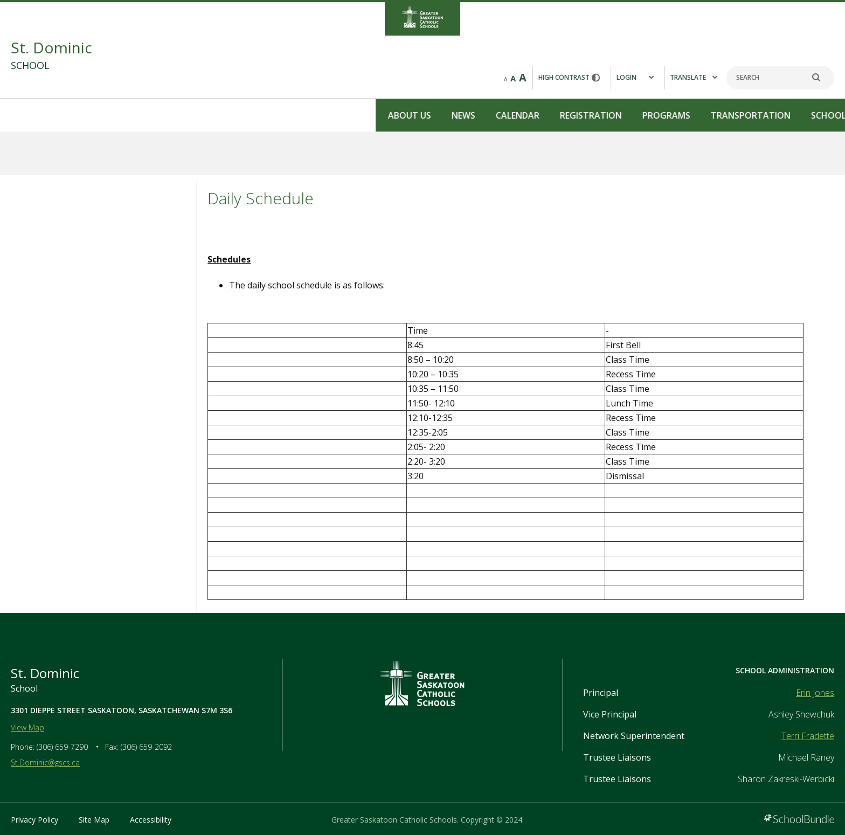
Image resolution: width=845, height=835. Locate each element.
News (88, 115)
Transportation (375, 115)
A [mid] (513, 78)
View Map (27, 727)
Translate (693, 77)
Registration (215, 115)
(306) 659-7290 (62, 747)
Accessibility (150, 820)
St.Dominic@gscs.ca (45, 762)
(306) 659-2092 (146, 747)
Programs (291, 115)
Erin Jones (815, 693)
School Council (472, 115)
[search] (822, 77)
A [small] (505, 79)
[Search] (780, 77)
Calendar (142, 115)
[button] (637, 77)
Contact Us (557, 115)
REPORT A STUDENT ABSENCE (781, 114)
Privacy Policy (34, 820)
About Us (34, 115)
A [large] (523, 77)
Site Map (94, 820)
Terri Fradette (807, 736)
